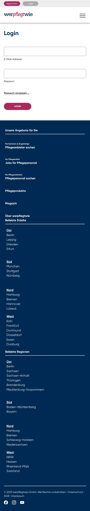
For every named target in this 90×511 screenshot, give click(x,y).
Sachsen (12, 371)
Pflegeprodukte (15, 191)
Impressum (17, 495)
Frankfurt (12, 325)
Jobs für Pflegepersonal (21, 163)
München (12, 266)
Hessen (11, 461)
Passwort (9, 81)
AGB (6, 495)
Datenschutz (75, 492)
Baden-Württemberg (21, 407)
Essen (10, 339)
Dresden (12, 244)
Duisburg (12, 344)
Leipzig (11, 239)
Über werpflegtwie (17, 216)
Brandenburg (15, 385)
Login (30, 3)
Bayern (11, 411)
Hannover (13, 304)
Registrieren (12, 3)
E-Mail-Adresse (13, 59)
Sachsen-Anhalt (17, 375)
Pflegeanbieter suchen (20, 147)
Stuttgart (12, 271)
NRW (10, 457)
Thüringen (13, 380)
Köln (9, 321)
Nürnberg (13, 275)
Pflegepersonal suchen (20, 178)
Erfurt (10, 249)
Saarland (12, 471)
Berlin (10, 235)
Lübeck (11, 308)
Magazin (11, 203)
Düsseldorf (14, 335)
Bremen (11, 299)
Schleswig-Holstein (20, 440)
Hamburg (13, 294)
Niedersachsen (17, 444)
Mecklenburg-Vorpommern (25, 389)
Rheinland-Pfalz (17, 466)
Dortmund (13, 330)
